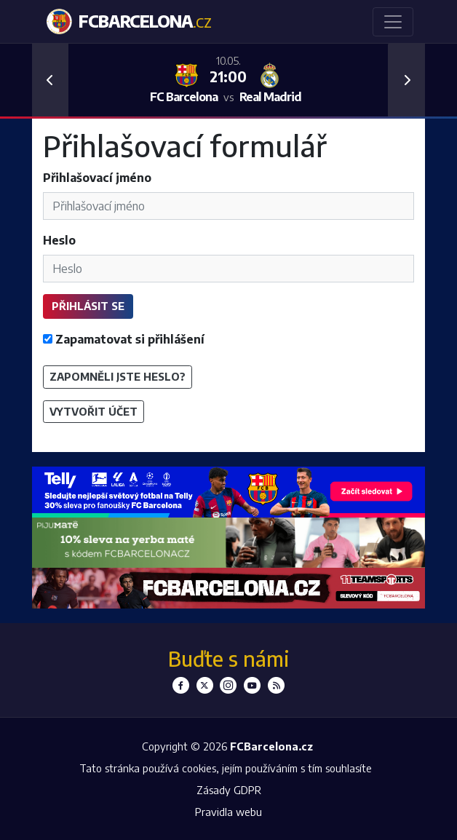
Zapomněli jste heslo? (117, 376)
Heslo (59, 240)
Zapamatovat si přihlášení (123, 339)
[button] (50, 80)
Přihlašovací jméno (97, 177)
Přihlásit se (88, 305)
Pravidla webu (228, 811)
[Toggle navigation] (393, 21)
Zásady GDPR (228, 789)
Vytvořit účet (93, 411)
